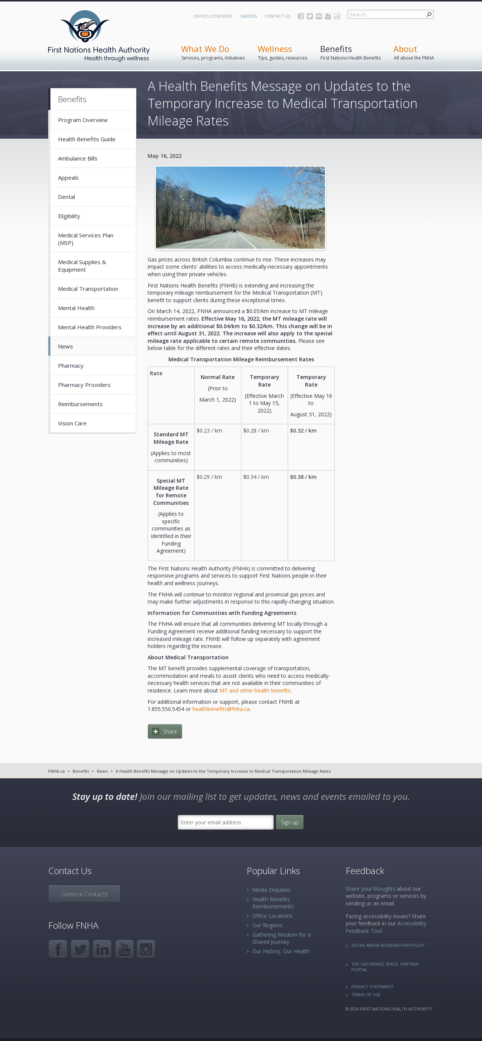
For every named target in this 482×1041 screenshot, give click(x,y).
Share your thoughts (370, 888)
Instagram (337, 16)
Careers (248, 16)
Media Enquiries (271, 889)
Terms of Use (365, 994)
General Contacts (84, 894)
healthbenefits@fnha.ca (221, 708)
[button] (429, 14)
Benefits (81, 771)
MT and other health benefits (255, 690)
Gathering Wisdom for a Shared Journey (281, 938)
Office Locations (213, 16)
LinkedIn (319, 16)
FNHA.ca (56, 771)
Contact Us (277, 16)
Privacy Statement (372, 986)
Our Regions (267, 925)
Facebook (301, 16)
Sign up (290, 822)
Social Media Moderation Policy (387, 945)
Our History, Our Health (281, 951)
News (102, 771)
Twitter (310, 16)
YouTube (328, 16)
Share (170, 731)
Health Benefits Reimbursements (273, 903)
